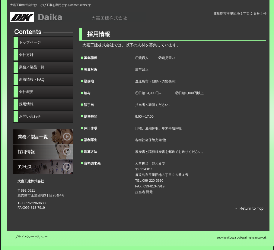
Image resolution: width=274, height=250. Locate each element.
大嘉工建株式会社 (78, 17)
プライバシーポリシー (31, 237)
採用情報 (43, 151)
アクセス (43, 166)
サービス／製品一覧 (43, 136)
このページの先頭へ (247, 210)
